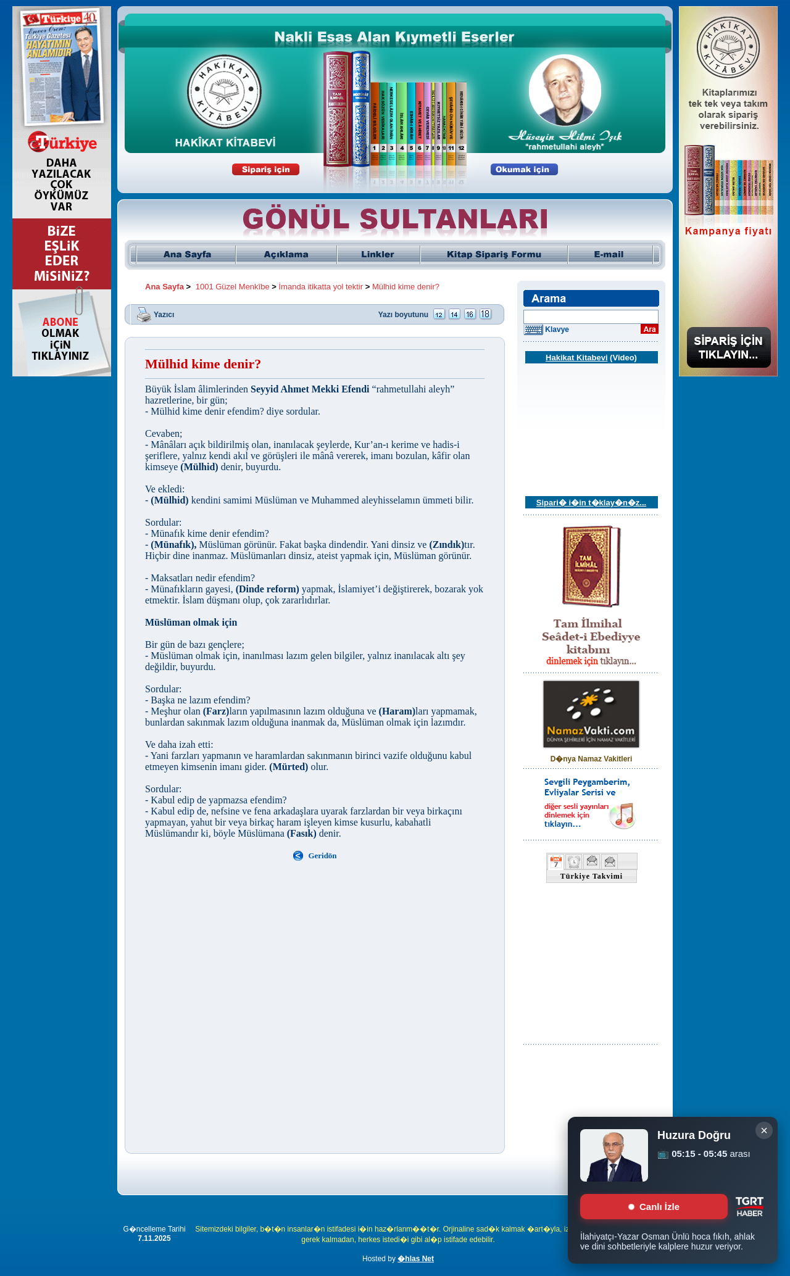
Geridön (322, 855)
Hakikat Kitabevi (576, 357)
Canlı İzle (654, 1206)
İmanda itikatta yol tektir (321, 286)
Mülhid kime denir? (405, 286)
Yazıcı (164, 314)
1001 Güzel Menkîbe (233, 286)
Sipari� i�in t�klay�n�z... (591, 502)
